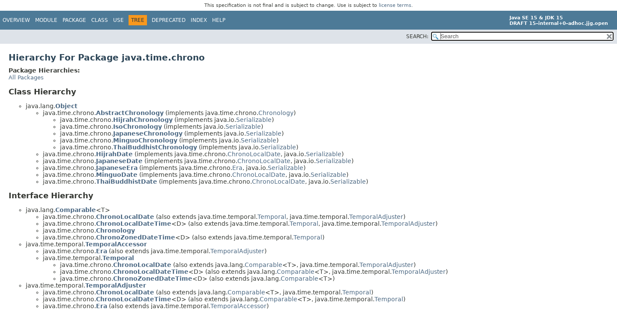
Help (218, 20)
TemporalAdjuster (376, 216)
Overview (16, 20)
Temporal (272, 216)
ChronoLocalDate (254, 154)
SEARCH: (417, 36)
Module (46, 20)
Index (199, 20)
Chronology (276, 112)
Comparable (263, 264)
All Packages (26, 77)
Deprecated (169, 20)
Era (237, 167)
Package (74, 20)
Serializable (254, 119)
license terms (395, 5)
